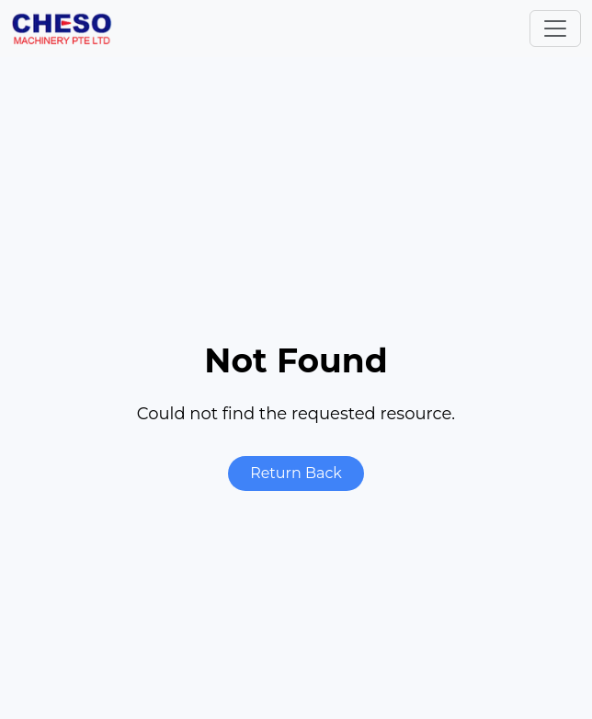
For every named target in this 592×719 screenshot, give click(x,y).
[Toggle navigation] (555, 28)
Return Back (296, 473)
